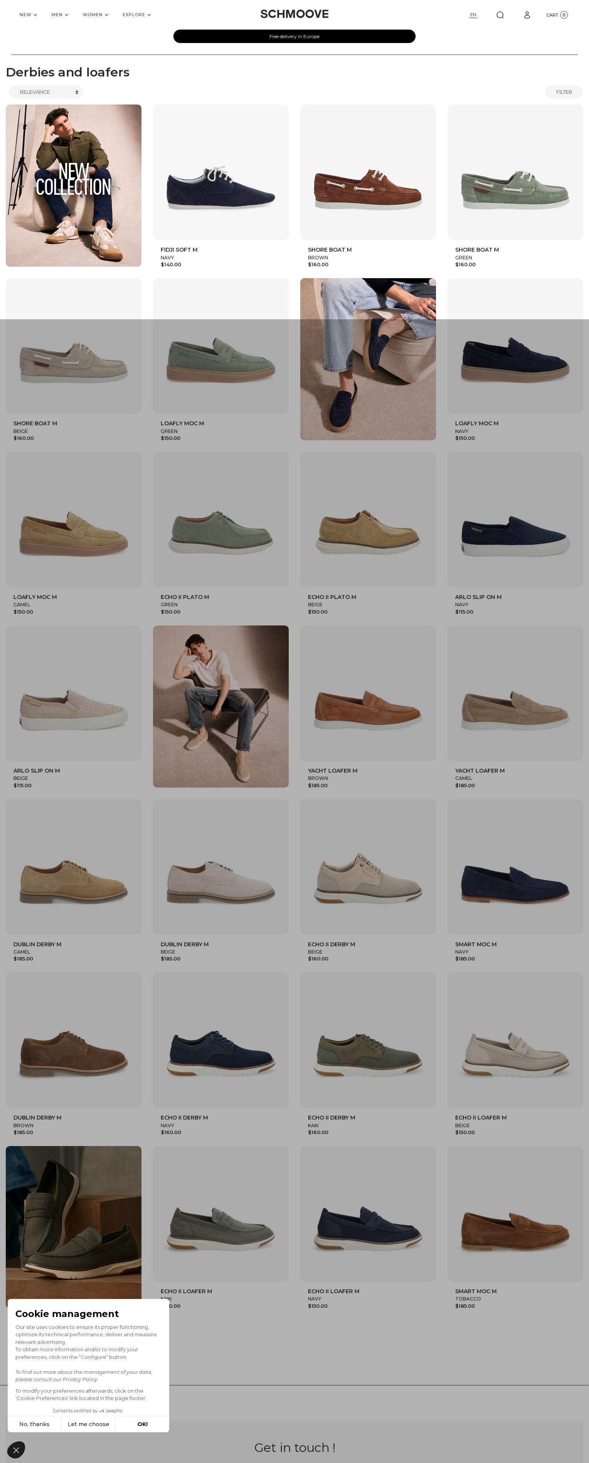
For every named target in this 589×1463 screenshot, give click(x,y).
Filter (564, 92)
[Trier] (46, 92)
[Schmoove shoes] (294, 14)
